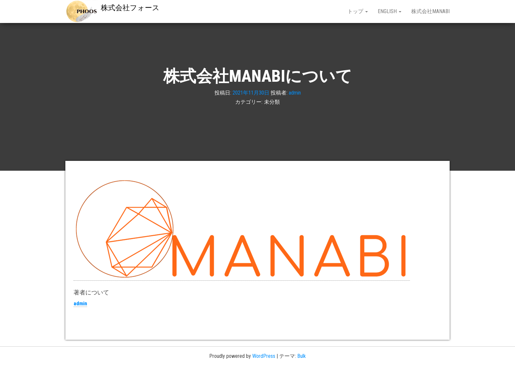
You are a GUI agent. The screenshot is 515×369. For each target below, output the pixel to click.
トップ (357, 11)
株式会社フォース (130, 8)
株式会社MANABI (430, 11)
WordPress (263, 356)
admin (295, 92)
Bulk (301, 356)
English (389, 11)
